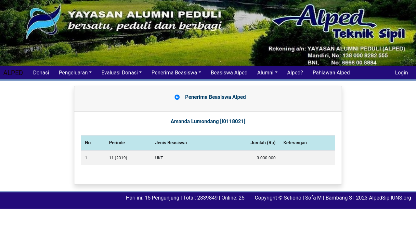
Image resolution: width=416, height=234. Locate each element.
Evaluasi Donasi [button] (119, 73)
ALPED (13, 73)
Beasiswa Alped (229, 73)
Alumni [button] (265, 73)
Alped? (295, 73)
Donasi (41, 73)
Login (401, 73)
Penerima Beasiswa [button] (174, 73)
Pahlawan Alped (331, 73)
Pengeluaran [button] (73, 73)
